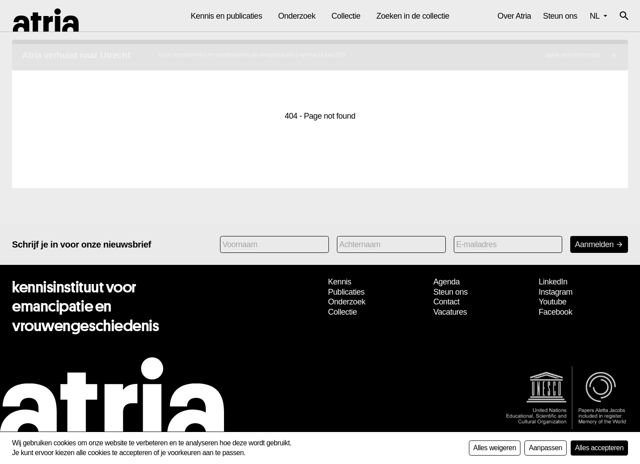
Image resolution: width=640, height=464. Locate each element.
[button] (624, 16)
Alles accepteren (599, 448)
